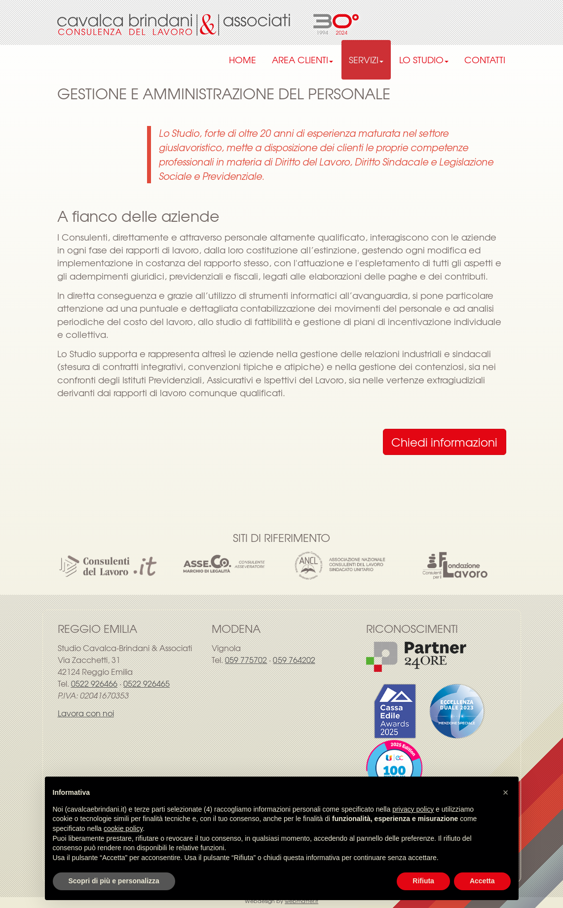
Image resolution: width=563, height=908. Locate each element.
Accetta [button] (482, 881)
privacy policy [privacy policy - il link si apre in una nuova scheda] (413, 809)
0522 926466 (94, 683)
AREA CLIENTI (302, 59)
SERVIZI (366, 59)
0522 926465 (146, 683)
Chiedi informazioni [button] (444, 441)
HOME (242, 59)
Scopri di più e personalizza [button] (114, 881)
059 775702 (246, 659)
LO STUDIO (424, 59)
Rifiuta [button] (423, 881)
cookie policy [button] (123, 828)
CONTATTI (484, 59)
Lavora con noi (86, 713)
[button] (506, 792)
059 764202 (294, 659)
